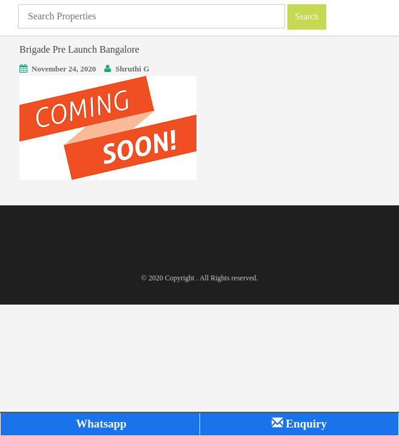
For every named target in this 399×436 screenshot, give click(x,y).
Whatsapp (100, 423)
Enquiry (299, 423)
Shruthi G (132, 68)
